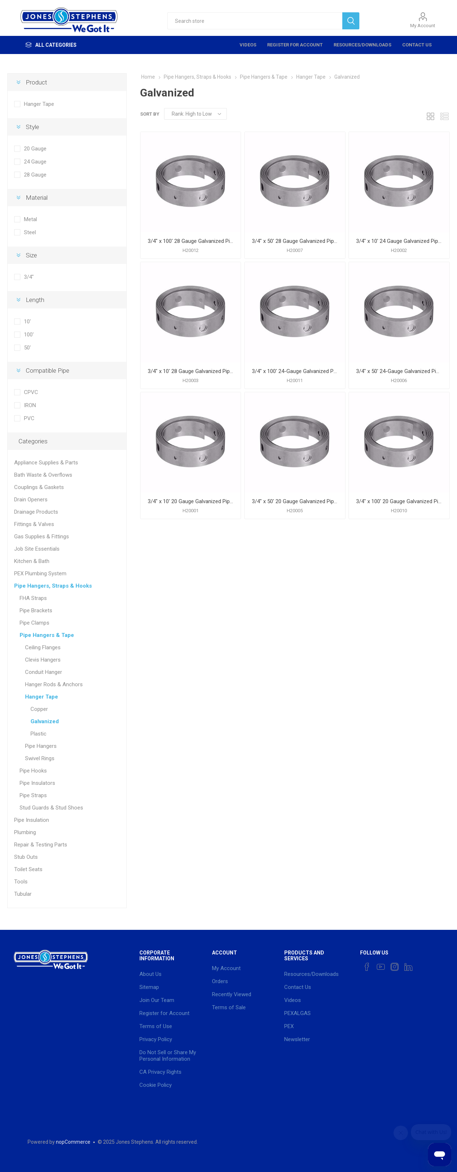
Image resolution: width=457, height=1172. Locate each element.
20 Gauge (35, 148)
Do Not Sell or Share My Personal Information (167, 1055)
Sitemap (149, 987)
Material (37, 197)
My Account (422, 25)
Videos (248, 44)
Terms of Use (155, 1026)
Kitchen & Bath (31, 561)
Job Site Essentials (37, 549)
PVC (29, 418)
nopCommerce (73, 1142)
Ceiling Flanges (43, 647)
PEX (289, 1026)
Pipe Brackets (36, 610)
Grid (430, 116)
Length (35, 299)
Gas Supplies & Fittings (41, 536)
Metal (30, 219)
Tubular (23, 894)
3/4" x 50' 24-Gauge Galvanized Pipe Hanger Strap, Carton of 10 (399, 371)
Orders (220, 981)
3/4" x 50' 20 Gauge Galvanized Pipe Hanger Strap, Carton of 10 (295, 501)
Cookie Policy (155, 1085)
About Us (150, 974)
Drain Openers (31, 499)
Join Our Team (156, 1000)
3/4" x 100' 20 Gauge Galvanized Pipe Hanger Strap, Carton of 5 (399, 501)
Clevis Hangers (43, 660)
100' (29, 334)
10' (27, 321)
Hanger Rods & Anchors (54, 684)
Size (31, 255)
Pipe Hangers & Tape (47, 635)
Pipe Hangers (41, 746)
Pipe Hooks (33, 770)
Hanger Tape (39, 104)
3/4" (29, 277)
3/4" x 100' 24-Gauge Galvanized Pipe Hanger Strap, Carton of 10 (295, 371)
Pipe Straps (33, 795)
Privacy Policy (155, 1039)
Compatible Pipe (47, 370)
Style (32, 127)
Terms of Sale (229, 1007)
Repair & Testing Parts (40, 844)
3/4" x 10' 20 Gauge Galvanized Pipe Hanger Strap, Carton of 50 (191, 501)
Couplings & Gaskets (39, 487)
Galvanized (44, 721)
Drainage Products (36, 512)
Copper (39, 709)
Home (148, 77)
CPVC (31, 392)
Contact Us (417, 44)
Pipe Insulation (31, 820)
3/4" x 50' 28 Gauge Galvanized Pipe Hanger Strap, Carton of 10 (295, 241)
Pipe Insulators (37, 783)
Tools (21, 881)
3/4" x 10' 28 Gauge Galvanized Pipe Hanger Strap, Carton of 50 (191, 371)
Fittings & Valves (34, 524)
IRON (30, 405)
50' (27, 347)
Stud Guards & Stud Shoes (51, 807)
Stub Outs (26, 857)
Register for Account (295, 44)
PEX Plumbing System (40, 573)
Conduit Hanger (43, 672)
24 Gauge (35, 161)
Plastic (38, 733)
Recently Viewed (231, 994)
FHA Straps (33, 598)
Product (36, 82)
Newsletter (297, 1039)
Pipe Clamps (34, 623)
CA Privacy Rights (160, 1072)
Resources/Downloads (362, 44)
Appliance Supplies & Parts (46, 462)
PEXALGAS (297, 1013)
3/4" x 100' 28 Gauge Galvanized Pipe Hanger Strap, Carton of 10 (191, 241)
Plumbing (25, 832)
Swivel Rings (39, 758)
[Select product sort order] (195, 114)
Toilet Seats (28, 869)
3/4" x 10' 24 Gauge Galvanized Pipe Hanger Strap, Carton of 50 (399, 241)
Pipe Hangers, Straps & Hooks (53, 586)
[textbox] (254, 20)
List (444, 116)
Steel (30, 232)
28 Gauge (35, 174)
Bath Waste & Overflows (43, 475)
